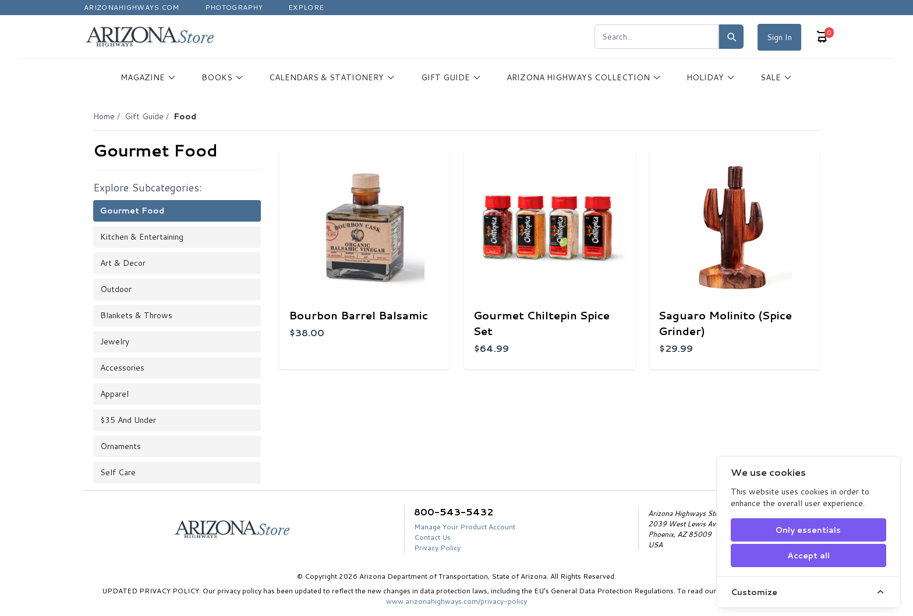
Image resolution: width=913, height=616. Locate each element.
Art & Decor (123, 263)
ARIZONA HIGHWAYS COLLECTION (584, 77)
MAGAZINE (148, 77)
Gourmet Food (132, 210)
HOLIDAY (710, 77)
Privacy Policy (437, 548)
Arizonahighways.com (131, 7)
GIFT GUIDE (451, 77)
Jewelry (114, 341)
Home (104, 116)
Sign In (779, 37)
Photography (234, 7)
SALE (776, 77)
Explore (306, 7)
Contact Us (432, 537)
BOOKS (222, 77)
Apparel (114, 394)
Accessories (122, 367)
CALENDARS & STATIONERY (332, 77)
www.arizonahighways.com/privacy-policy (456, 601)
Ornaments (120, 446)
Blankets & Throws (136, 315)
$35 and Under (128, 420)
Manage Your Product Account (464, 527)
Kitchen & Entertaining (141, 237)
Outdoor (116, 289)
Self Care (118, 472)
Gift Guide (144, 116)
